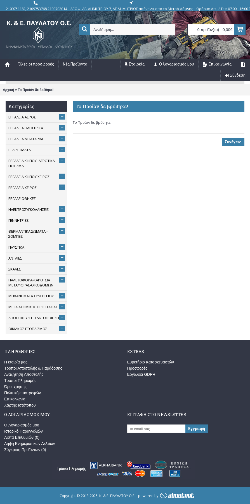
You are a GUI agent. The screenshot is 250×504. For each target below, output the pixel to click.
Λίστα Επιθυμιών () (21, 437)
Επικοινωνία (14, 399)
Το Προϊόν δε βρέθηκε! (36, 90)
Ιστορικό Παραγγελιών (23, 431)
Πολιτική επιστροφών (22, 393)
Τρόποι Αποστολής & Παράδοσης (33, 368)
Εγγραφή (196, 428)
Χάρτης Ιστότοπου (20, 405)
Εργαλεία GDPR (141, 374)
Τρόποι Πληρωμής (20, 380)
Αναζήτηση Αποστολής (23, 374)
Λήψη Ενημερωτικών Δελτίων (29, 443)
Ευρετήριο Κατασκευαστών (150, 362)
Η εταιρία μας (15, 362)
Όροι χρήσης (15, 386)
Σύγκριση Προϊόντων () (25, 449)
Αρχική (8, 90)
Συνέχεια (233, 142)
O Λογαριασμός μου (21, 425)
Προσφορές (137, 368)
